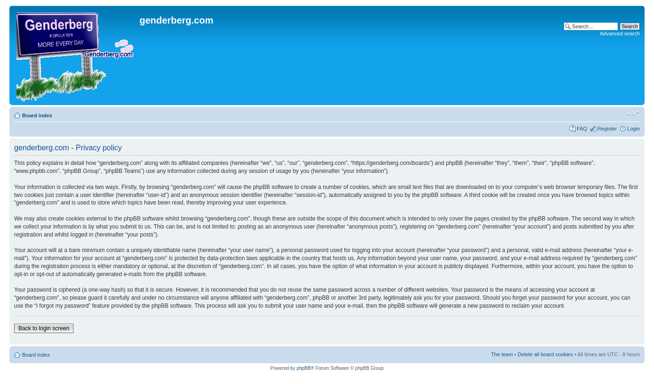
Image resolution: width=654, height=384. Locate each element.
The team (502, 354)
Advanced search (620, 33)
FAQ (582, 128)
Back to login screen (43, 328)
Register (607, 128)
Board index (37, 115)
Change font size (633, 113)
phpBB (303, 368)
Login (633, 128)
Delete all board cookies (545, 354)
